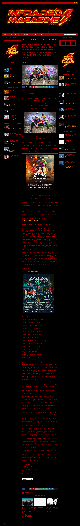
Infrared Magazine (36, 60)
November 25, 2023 (13, 110)
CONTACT (70, 32)
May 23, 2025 (68, 96)
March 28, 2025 (68, 110)
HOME (4, 32)
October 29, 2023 (13, 118)
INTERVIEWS (36, 32)
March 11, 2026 (68, 149)
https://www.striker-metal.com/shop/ (46, 267)
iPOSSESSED (12, 103)
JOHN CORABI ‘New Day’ (70, 76)
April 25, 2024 (12, 91)
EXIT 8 (11, 74)
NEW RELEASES (25, 32)
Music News (44, 60)
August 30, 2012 (13, 143)
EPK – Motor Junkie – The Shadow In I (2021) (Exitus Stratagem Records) (52, 509)
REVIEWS (17, 32)
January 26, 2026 (69, 166)
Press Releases (52, 60)
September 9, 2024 (27, 60)
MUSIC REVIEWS (68, 131)
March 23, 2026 (68, 143)
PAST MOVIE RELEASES (12, 87)
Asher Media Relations (30, 492)
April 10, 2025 (12, 76)
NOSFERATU (12, 109)
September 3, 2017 (13, 150)
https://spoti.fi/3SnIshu (32, 271)
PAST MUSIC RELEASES (68, 91)
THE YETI (12, 68)
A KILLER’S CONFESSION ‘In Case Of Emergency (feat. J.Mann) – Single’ (70, 124)
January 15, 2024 (13, 104)
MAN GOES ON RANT (14, 96)
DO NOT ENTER (13, 81)
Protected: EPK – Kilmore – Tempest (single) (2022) (39, 509)
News (29, 38)
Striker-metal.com (32, 360)
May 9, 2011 (12, 128)
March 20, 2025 (12, 82)
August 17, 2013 (12, 135)
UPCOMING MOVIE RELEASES (12, 66)
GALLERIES (43, 32)
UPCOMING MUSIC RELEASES (68, 74)
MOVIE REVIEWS (12, 123)
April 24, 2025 (68, 78)
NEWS (9, 32)
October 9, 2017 (12, 157)
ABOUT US (63, 32)
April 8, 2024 (12, 98)
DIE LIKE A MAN (13, 90)
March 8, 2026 (68, 156)
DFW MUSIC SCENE (54, 32)
